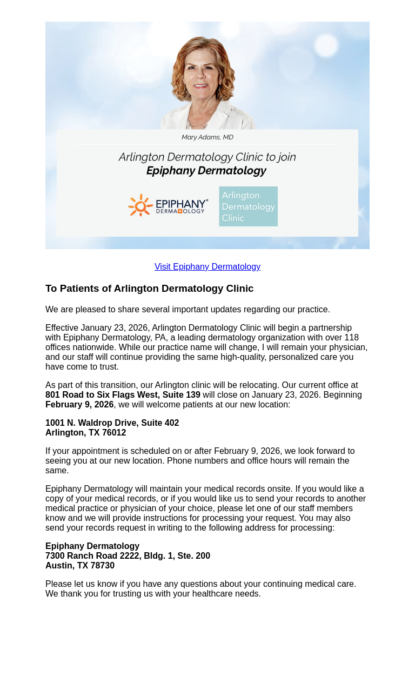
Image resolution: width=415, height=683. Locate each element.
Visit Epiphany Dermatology (207, 266)
